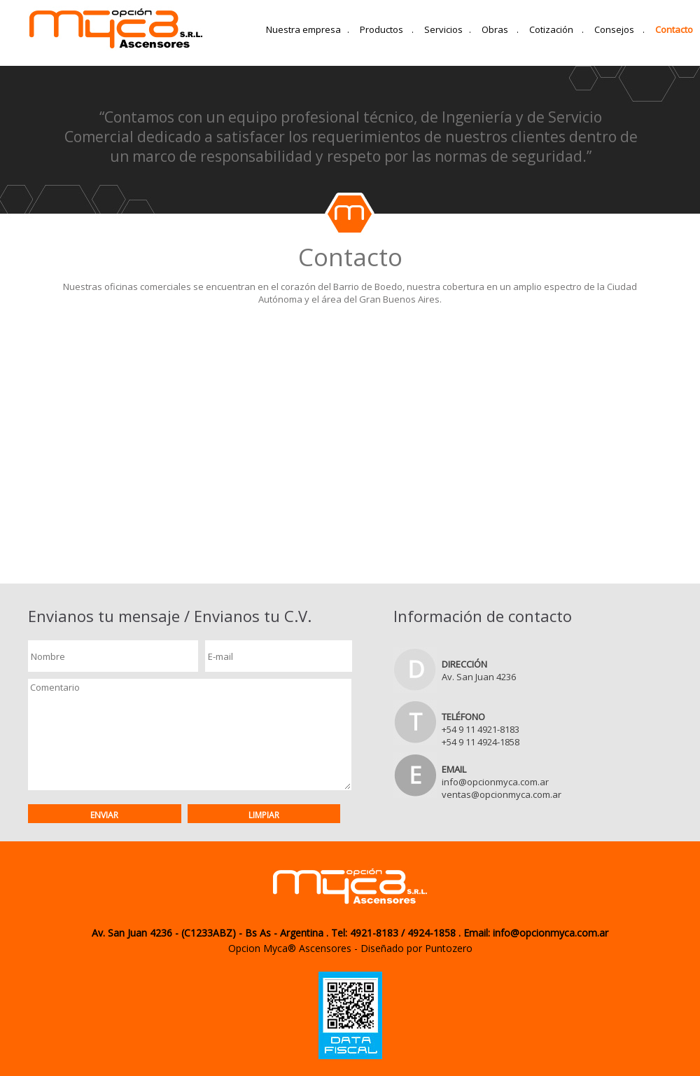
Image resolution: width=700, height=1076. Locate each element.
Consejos (619, 29)
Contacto (674, 29)
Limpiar (263, 815)
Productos (387, 29)
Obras (500, 29)
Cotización (556, 29)
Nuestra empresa (307, 29)
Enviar (104, 815)
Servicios (447, 29)
